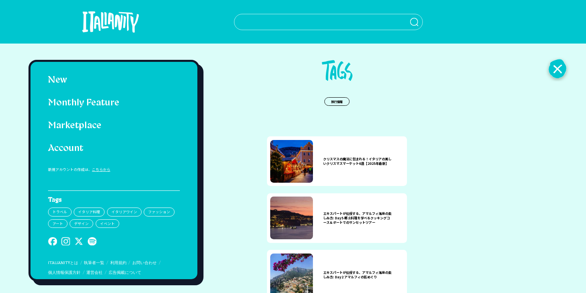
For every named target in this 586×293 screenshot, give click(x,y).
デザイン (81, 223)
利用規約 (118, 263)
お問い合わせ (144, 263)
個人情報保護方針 (64, 273)
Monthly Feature (83, 103)
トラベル (59, 211)
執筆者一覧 (94, 263)
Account (65, 148)
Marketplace (74, 126)
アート (57, 223)
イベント (107, 223)
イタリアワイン (124, 211)
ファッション (159, 211)
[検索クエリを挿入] (316, 22)
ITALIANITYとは (63, 263)
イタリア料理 (89, 211)
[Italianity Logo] (104, 22)
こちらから (101, 169)
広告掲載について (125, 273)
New (57, 80)
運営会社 (94, 273)
